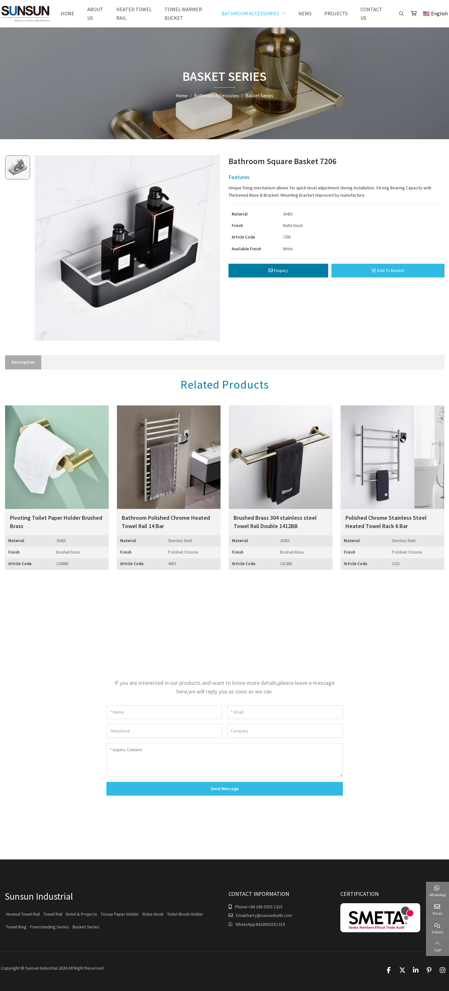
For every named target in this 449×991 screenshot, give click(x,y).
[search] (400, 13)
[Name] (164, 712)
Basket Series (86, 927)
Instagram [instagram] (442, 970)
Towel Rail (52, 914)
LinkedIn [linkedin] (416, 970)
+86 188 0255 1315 (265, 907)
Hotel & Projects (81, 914)
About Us (95, 13)
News (305, 13)
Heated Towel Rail (134, 13)
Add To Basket (387, 270)
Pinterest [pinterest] (429, 970)
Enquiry (278, 270)
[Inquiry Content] (224, 760)
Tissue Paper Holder (120, 914)
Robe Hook (153, 914)
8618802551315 (270, 924)
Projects (336, 13)
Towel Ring (16, 927)
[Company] (285, 731)
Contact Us (371, 13)
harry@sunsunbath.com (269, 915)
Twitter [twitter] (402, 970)
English (435, 13)
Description (23, 362)
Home (67, 13)
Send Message (225, 788)
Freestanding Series (49, 927)
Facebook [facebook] (389, 970)
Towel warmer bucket (183, 13)
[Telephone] (164, 731)
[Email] (285, 712)
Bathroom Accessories (250, 13)
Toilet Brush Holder (185, 914)
